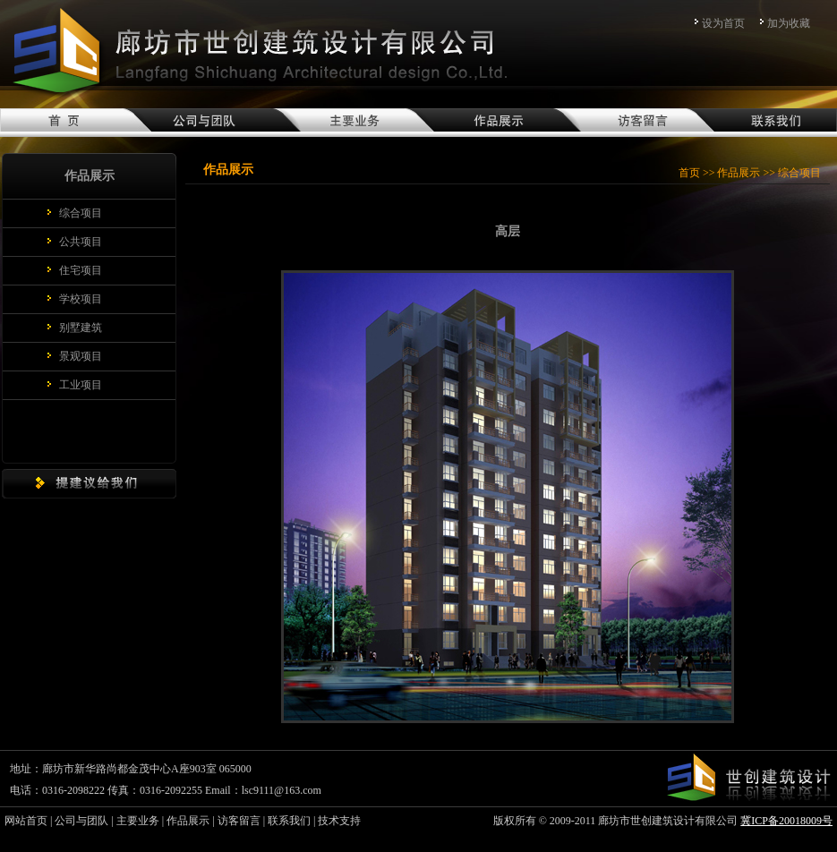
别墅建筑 (80, 327)
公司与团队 (81, 820)
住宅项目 (80, 270)
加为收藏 (788, 23)
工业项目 (80, 385)
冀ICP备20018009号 (786, 820)
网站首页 (25, 820)
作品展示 (738, 172)
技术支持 (339, 820)
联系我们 (289, 820)
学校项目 (80, 299)
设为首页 (723, 23)
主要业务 (137, 820)
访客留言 (239, 820)
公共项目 (80, 241)
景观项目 (80, 356)
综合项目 (80, 213)
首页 (689, 172)
